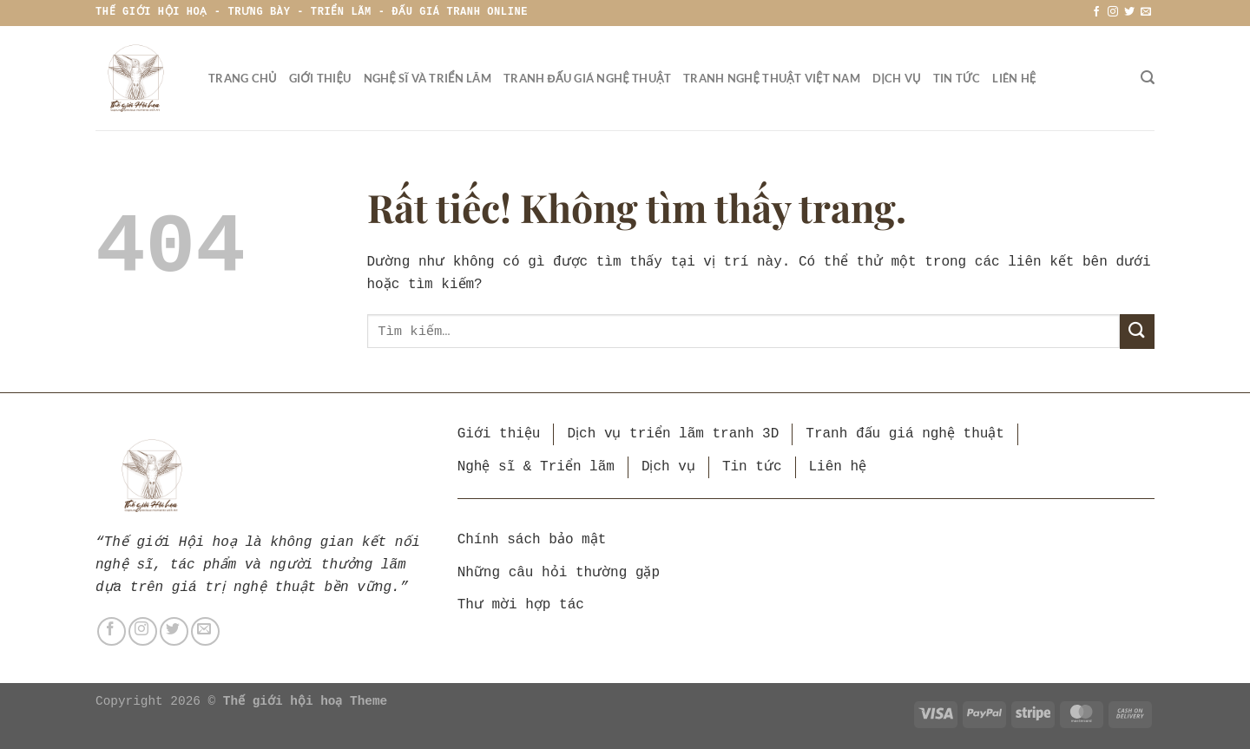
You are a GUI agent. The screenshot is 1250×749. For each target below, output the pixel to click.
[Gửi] (1137, 331)
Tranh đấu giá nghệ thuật (587, 78)
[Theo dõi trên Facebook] (1096, 12)
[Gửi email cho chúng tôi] (1146, 12)
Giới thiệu (320, 78)
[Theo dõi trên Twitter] (1129, 12)
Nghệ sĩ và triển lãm (427, 78)
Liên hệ (1014, 78)
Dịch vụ (896, 78)
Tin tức (957, 78)
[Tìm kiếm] (1148, 78)
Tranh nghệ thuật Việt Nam (771, 78)
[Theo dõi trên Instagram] (1113, 12)
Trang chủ (242, 78)
